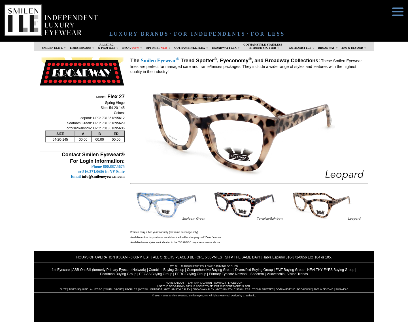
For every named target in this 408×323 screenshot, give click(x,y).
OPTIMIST (156, 47)
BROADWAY (326, 47)
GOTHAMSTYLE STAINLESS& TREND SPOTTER (262, 46)
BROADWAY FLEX (224, 47)
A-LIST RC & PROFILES (106, 46)
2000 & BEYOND (352, 47)
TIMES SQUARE (80, 47)
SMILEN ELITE (52, 47)
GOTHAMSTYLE (300, 47)
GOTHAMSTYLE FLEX (189, 47)
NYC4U (130, 47)
